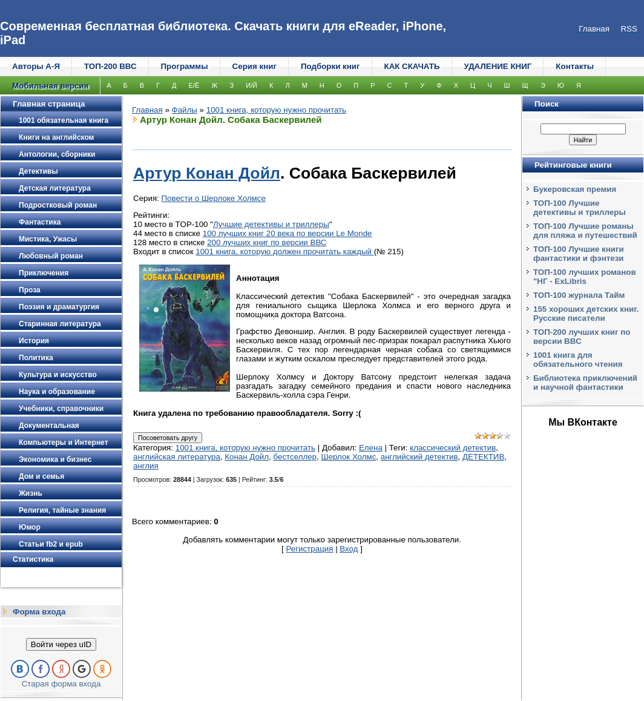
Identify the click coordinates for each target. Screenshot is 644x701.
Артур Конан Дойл (206, 173)
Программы (184, 66)
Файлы (184, 109)
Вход (349, 548)
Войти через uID (61, 644)
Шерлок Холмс (348, 456)
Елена (371, 447)
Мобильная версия (50, 85)
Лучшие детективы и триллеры (271, 224)
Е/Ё (194, 85)
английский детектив (419, 456)
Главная (147, 109)
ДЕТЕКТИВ (483, 456)
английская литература (176, 456)
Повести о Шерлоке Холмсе (214, 198)
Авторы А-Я (36, 66)
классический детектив (453, 447)
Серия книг (254, 66)
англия (146, 465)
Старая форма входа (61, 683)
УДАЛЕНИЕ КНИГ (498, 66)
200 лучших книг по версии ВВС (266, 242)
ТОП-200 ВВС (110, 66)
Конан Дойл (247, 456)
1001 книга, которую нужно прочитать (276, 109)
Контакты (575, 66)
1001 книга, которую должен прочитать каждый (284, 251)
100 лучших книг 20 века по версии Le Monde (287, 233)
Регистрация (310, 548)
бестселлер (295, 456)
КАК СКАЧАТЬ (412, 66)
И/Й (251, 85)
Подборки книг (330, 66)
